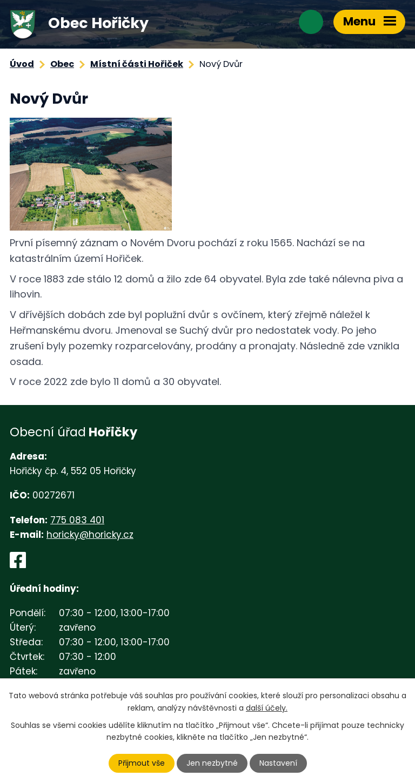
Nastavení (278, 763)
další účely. (266, 707)
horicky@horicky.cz (89, 534)
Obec (62, 64)
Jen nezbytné (212, 763)
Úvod (22, 64)
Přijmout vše (141, 763)
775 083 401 (77, 520)
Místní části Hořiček (136, 64)
